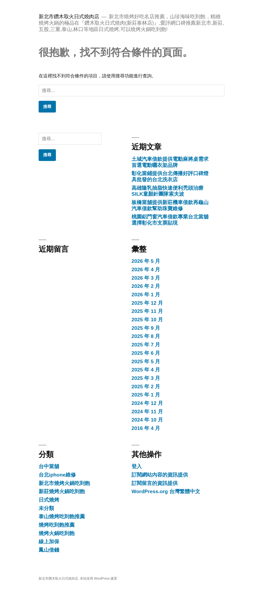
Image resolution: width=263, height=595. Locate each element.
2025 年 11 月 (147, 311)
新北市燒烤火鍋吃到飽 (64, 483)
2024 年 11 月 (147, 411)
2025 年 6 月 (146, 353)
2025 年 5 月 (146, 361)
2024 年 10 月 (147, 420)
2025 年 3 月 (146, 378)
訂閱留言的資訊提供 (155, 483)
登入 (137, 466)
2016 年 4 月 (146, 428)
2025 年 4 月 (146, 369)
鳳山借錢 (49, 550)
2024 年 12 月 (147, 403)
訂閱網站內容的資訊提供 (160, 475)
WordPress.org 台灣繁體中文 (166, 491)
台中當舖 (49, 466)
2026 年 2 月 (146, 286)
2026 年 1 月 (146, 294)
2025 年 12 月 (147, 303)
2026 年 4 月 (146, 269)
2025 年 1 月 (146, 394)
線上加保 (49, 541)
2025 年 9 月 (146, 328)
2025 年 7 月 (146, 344)
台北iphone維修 (57, 475)
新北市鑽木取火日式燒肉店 (69, 16)
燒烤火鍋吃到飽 (57, 533)
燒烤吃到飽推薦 (57, 525)
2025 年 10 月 (147, 319)
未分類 (46, 508)
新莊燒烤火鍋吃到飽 (62, 491)
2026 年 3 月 (146, 278)
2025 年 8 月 (146, 336)
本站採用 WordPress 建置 (98, 578)
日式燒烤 (49, 500)
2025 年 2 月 (146, 386)
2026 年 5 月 (146, 261)
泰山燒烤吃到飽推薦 (62, 516)
